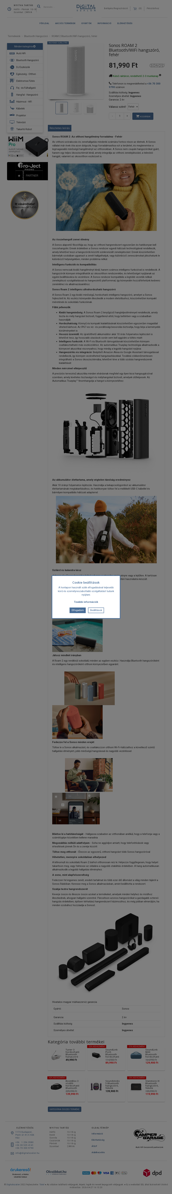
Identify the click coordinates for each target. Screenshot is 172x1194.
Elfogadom (78, 610)
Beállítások (96, 610)
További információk (86, 601)
